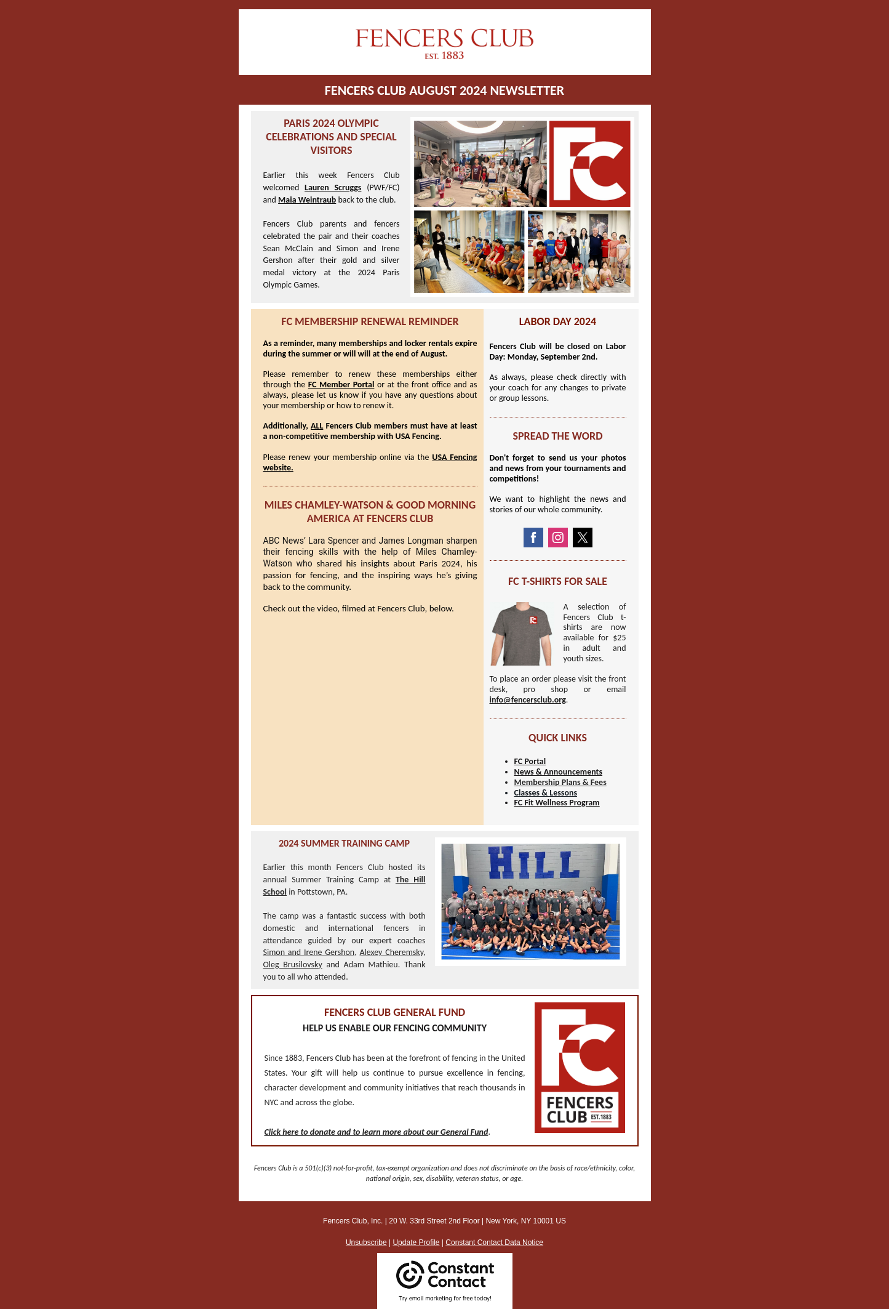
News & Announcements (558, 772)
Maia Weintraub (307, 200)
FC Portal (530, 761)
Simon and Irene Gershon (309, 952)
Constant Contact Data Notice (494, 1242)
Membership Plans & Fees (560, 782)
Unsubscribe (366, 1242)
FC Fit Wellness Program (557, 802)
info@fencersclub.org (528, 700)
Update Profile (416, 1242)
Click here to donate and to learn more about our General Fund (376, 1132)
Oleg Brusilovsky (292, 964)
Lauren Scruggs (333, 187)
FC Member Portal (341, 384)
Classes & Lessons (546, 792)
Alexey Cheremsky (391, 952)
